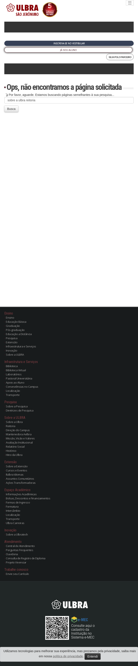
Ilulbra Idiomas (15, 474)
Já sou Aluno (68, 50)
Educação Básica (16, 322)
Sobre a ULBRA (15, 354)
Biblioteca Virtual (16, 370)
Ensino (10, 317)
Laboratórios (13, 374)
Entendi (92, 656)
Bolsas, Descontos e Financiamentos (28, 498)
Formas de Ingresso (18, 502)
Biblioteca (12, 366)
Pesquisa (11, 338)
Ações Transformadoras (21, 483)
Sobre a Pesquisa (16, 406)
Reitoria (10, 426)
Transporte (12, 395)
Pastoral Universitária (19, 378)
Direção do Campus (18, 430)
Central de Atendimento (20, 546)
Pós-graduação (15, 330)
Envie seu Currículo (17, 574)
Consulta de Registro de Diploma (25, 558)
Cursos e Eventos (16, 470)
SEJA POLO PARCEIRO (120, 57)
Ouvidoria (12, 554)
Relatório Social (15, 446)
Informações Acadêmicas (21, 494)
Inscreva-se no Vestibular (69, 43)
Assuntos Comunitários (20, 479)
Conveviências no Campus (22, 387)
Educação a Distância (19, 334)
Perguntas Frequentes (19, 550)
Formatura (12, 506)
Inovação (11, 350)
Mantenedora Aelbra (18, 434)
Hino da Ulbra (14, 455)
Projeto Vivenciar (16, 562)
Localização (13, 391)
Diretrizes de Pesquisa (19, 410)
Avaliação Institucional (19, 442)
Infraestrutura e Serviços (21, 346)
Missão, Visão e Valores (20, 438)
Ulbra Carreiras (15, 523)
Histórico (11, 451)
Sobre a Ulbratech (17, 534)
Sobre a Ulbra (14, 422)
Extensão (11, 342)
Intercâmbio (13, 511)
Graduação (13, 326)
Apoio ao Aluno (15, 382)
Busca (11, 109)
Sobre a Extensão (16, 466)
